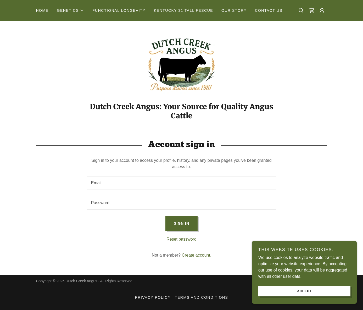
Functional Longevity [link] (119, 10)
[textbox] (181, 183)
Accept (304, 291)
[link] (311, 10)
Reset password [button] (181, 239)
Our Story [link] (234, 10)
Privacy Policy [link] (153, 297)
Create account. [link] (196, 255)
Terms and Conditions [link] (201, 297)
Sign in (181, 223)
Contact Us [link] (268, 10)
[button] (70, 10)
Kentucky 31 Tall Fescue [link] (183, 10)
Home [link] (42, 10)
